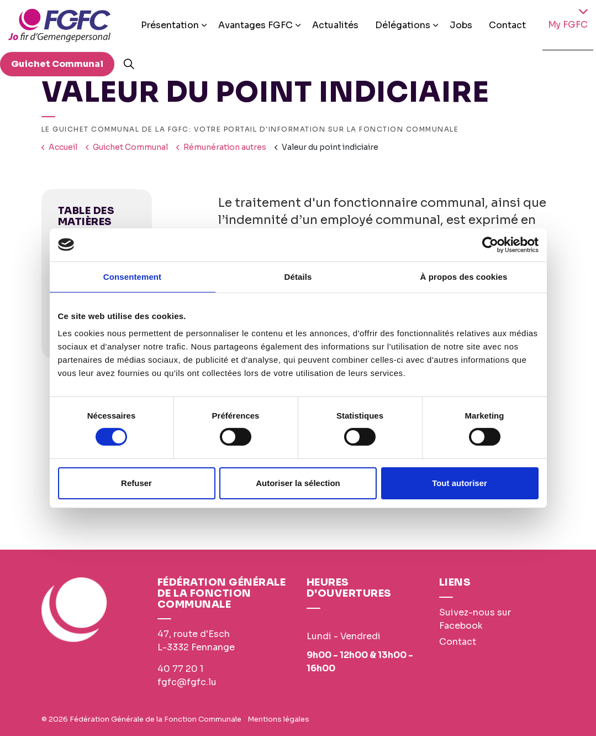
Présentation (170, 25)
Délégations (402, 25)
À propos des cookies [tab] (464, 276)
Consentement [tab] (132, 276)
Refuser (136, 483)
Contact (507, 25)
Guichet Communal (57, 64)
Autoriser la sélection (298, 483)
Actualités (335, 25)
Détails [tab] (298, 276)
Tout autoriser (459, 483)
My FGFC (568, 24)
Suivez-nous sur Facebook (475, 619)
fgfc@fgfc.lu (187, 682)
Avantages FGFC (255, 25)
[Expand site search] (129, 64)
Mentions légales (278, 719)
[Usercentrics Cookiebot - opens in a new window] (490, 244)
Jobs (461, 25)
